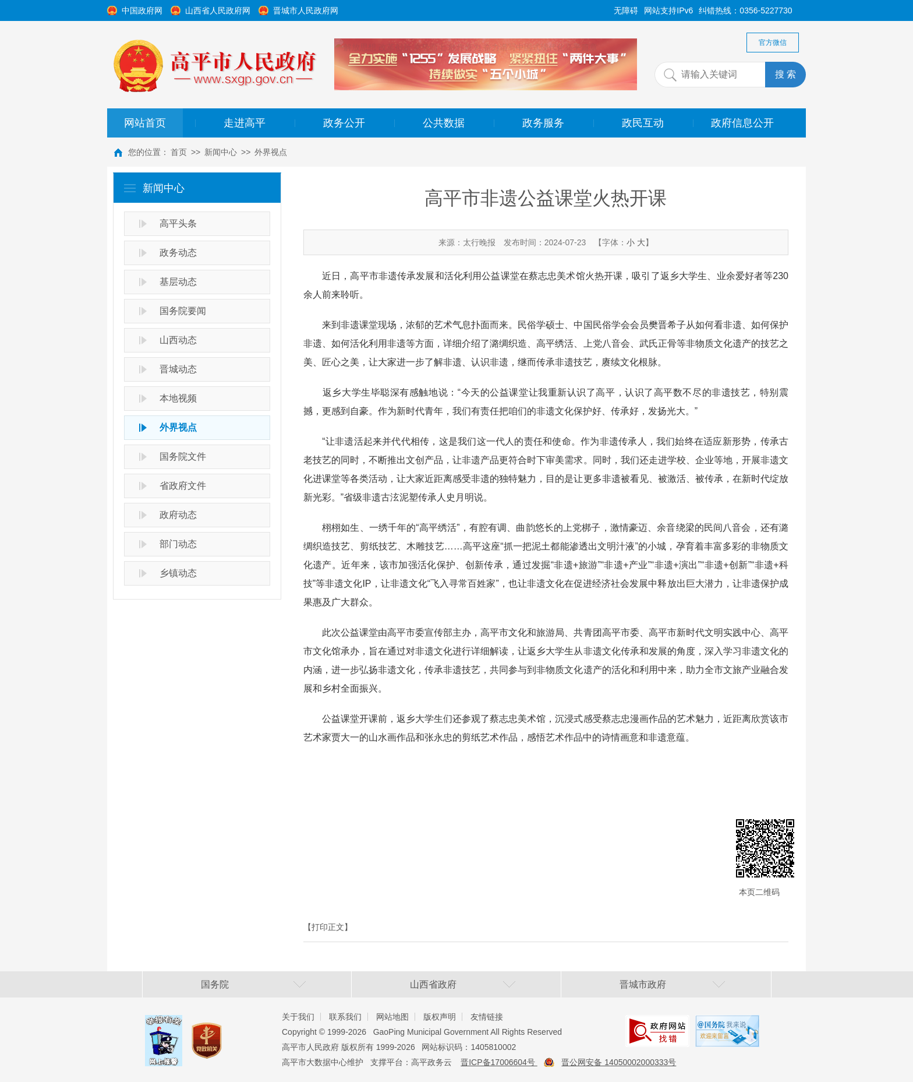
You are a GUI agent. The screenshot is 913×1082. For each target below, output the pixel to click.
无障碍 (626, 10)
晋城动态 (178, 369)
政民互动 (643, 123)
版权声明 (439, 1017)
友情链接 (486, 1017)
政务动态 (178, 253)
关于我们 (298, 1017)
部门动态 (178, 544)
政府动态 (178, 515)
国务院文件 (183, 456)
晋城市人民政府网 (305, 10)
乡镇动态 (178, 573)
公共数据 (444, 123)
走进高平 (245, 123)
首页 (179, 152)
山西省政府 (433, 984)
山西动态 (178, 340)
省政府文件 (183, 486)
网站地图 (392, 1017)
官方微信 (773, 42)
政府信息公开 (742, 123)
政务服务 (543, 123)
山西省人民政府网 (217, 10)
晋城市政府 (643, 984)
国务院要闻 (183, 311)
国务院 (215, 984)
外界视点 (270, 152)
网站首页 (145, 123)
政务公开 (344, 123)
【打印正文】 (327, 927)
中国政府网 (142, 10)
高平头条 (178, 223)
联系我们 (345, 1017)
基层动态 (178, 282)
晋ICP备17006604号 (499, 1062)
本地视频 (178, 398)
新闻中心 (220, 152)
